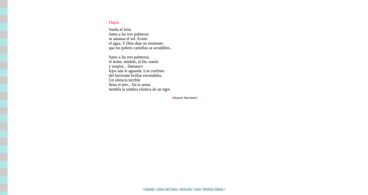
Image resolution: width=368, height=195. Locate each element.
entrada (149, 189)
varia (197, 189)
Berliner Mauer (213, 189)
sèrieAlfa (186, 189)
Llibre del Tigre (167, 189)
